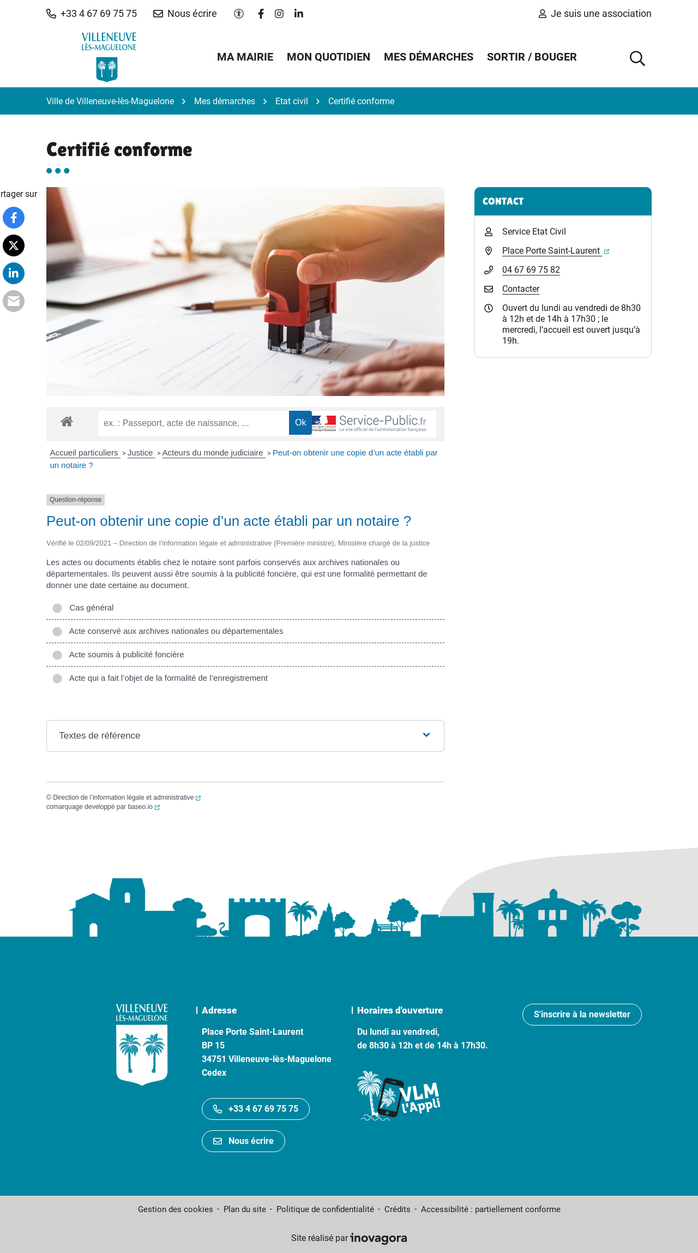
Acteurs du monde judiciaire (214, 452)
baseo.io (143, 807)
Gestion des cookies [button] (175, 1209)
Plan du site (245, 1209)
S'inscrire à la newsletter (582, 1014)
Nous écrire (243, 1141)
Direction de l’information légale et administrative (127, 797)
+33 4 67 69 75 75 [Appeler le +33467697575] (255, 1109)
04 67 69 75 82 (531, 270)
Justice (141, 452)
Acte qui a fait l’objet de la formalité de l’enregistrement (160, 677)
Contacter (520, 289)
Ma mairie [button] (245, 56)
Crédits (397, 1209)
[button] (91, 13)
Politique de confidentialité (325, 1209)
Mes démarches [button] (428, 56)
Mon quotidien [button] (328, 56)
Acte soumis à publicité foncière (118, 654)
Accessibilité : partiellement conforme (491, 1209)
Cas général (82, 607)
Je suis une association (595, 13)
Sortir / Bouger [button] (532, 56)
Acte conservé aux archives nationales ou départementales (167, 631)
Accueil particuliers (85, 452)
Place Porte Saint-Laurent (555, 250)
